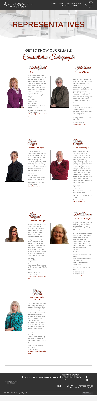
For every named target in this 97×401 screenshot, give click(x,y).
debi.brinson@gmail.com (80, 276)
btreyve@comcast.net (34, 186)
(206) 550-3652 (91, 4)
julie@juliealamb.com (79, 124)
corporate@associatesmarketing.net (48, 377)
